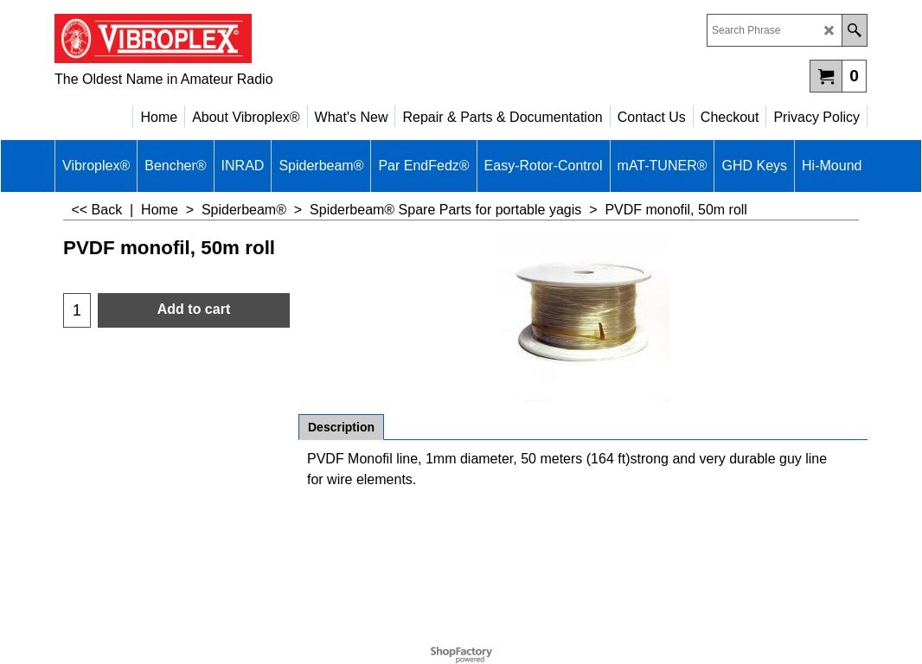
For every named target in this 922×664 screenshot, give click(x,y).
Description (341, 427)
